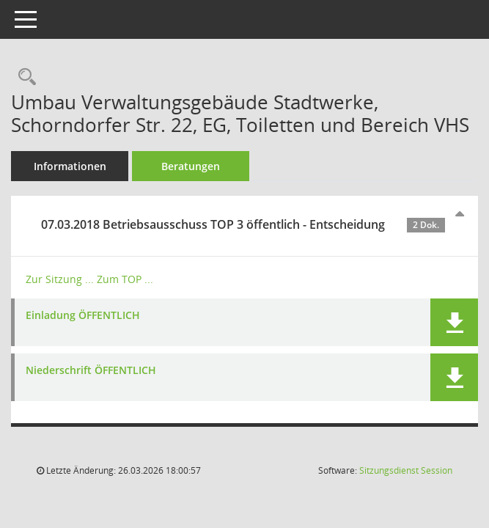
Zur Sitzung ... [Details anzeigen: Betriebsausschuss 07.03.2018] (60, 279)
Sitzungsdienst (405, 470)
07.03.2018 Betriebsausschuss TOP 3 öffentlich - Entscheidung (243, 224)
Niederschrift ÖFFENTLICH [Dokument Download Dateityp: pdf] (91, 370)
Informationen (70, 166)
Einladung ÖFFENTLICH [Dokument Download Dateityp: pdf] (83, 315)
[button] (454, 322)
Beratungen (190, 166)
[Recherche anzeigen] (23, 77)
